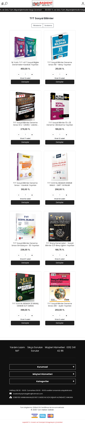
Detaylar (25, 82)
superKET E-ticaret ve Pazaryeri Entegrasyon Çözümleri (42, 422)
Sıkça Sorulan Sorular (35, 349)
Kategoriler (42, 381)
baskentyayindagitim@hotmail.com (26, 393)
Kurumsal (42, 366)
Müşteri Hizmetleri (60, 349)
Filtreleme (37, 25)
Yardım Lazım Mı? (17, 349)
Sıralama (48, 25)
